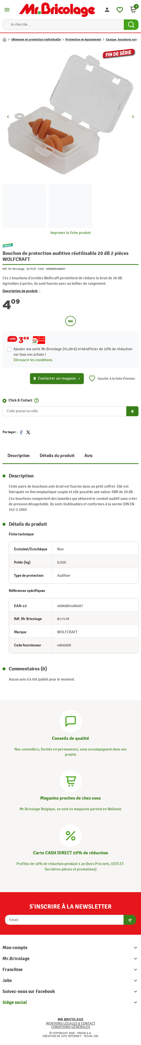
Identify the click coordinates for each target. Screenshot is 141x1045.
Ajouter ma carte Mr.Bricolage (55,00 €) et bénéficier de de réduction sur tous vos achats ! (72, 352)
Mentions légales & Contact (70, 1023)
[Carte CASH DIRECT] (70, 835)
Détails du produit (57, 456)
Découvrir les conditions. (33, 360)
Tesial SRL (91, 1036)
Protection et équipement (83, 40)
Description (18, 456)
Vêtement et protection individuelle (36, 40)
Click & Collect (20, 400)
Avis (88, 456)
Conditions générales (70, 1027)
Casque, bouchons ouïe (122, 40)
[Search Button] (131, 24)
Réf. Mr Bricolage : (14, 269)
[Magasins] (70, 780)
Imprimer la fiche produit (70, 233)
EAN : (41, 269)
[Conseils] (70, 720)
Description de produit (21, 291)
